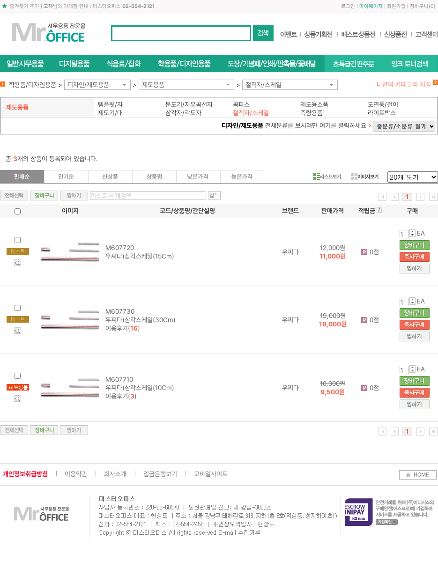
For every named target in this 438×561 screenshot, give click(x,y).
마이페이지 (371, 6)
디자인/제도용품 (88, 85)
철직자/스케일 (263, 85)
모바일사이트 (211, 474)
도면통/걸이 (383, 104)
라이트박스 (382, 113)
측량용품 (311, 113)
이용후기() (122, 328)
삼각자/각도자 (183, 113)
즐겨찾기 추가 (24, 6)
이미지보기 (365, 176)
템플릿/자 (110, 104)
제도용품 (153, 85)
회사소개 (115, 474)
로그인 (348, 6)
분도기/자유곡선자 (189, 104)
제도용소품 (314, 104)
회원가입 (396, 6)
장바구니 (419, 6)
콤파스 (241, 104)
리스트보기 (327, 176)
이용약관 (76, 474)
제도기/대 (110, 113)
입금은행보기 (160, 474)
